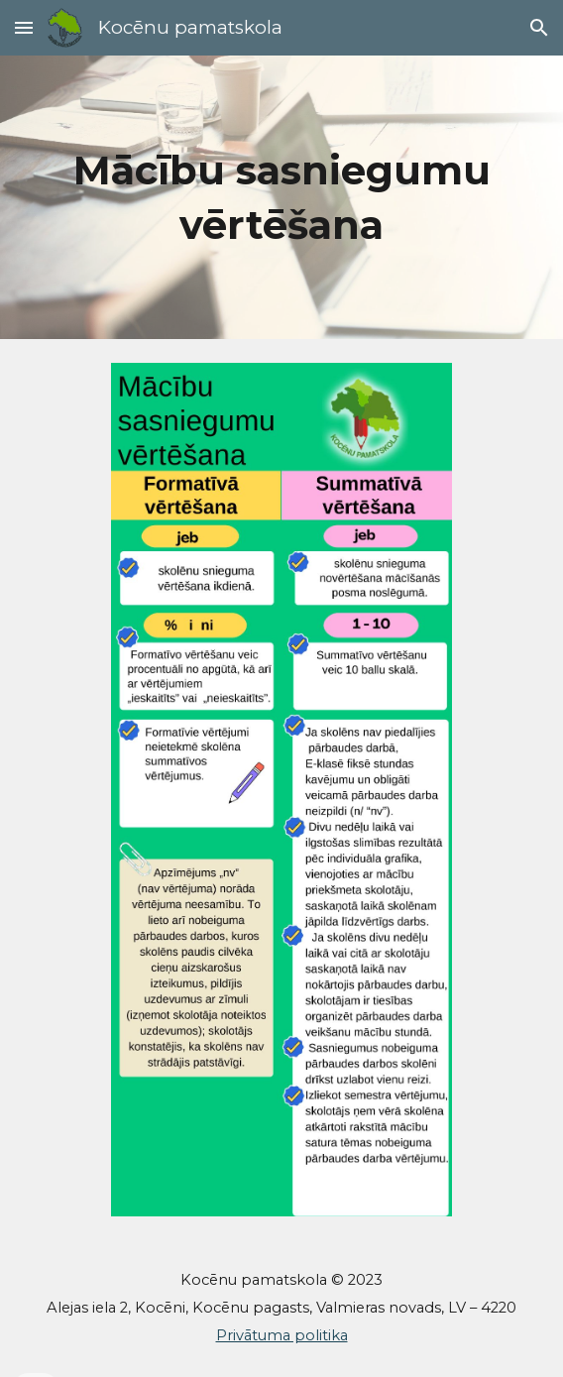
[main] (281, 197)
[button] (24, 27)
